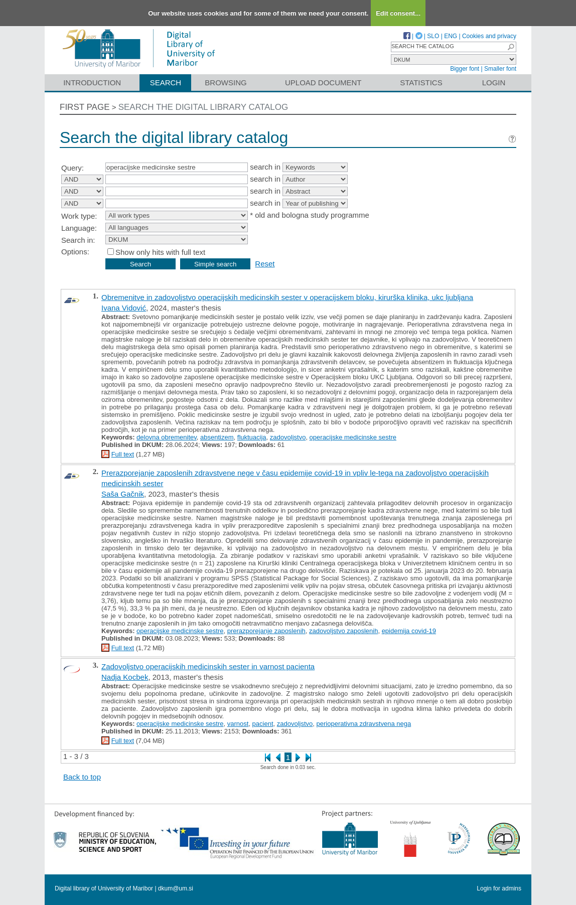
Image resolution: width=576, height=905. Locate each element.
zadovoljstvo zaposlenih (343, 631)
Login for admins (499, 888)
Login (494, 82)
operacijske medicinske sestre (353, 437)
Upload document (323, 82)
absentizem (216, 437)
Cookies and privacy (489, 36)
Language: (79, 228)
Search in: (78, 240)
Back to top (82, 777)
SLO (433, 36)
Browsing (225, 82)
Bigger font (464, 68)
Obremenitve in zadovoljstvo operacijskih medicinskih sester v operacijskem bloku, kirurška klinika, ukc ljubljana (287, 297)
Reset (264, 263)
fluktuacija (251, 437)
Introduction (92, 82)
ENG (450, 36)
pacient (262, 723)
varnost (238, 723)
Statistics (421, 82)
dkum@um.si (175, 888)
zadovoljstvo (288, 437)
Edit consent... (398, 13)
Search (166, 82)
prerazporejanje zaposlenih (266, 631)
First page (85, 107)
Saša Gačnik (122, 494)
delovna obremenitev (166, 437)
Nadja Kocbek (124, 677)
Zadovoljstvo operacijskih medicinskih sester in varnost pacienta (208, 666)
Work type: (79, 216)
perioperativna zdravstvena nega (364, 723)
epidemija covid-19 (409, 631)
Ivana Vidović (123, 308)
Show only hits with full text (160, 252)
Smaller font (500, 68)
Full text (122, 454)
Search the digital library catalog (203, 107)
